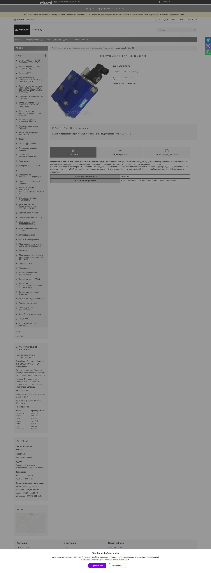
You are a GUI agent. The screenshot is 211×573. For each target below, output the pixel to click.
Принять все (97, 566)
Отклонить (117, 566)
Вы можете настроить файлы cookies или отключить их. (104, 560)
